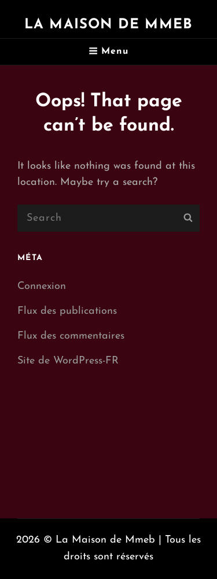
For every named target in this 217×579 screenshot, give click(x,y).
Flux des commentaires (70, 336)
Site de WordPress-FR (68, 360)
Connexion (41, 286)
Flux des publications (67, 311)
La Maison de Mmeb (108, 25)
